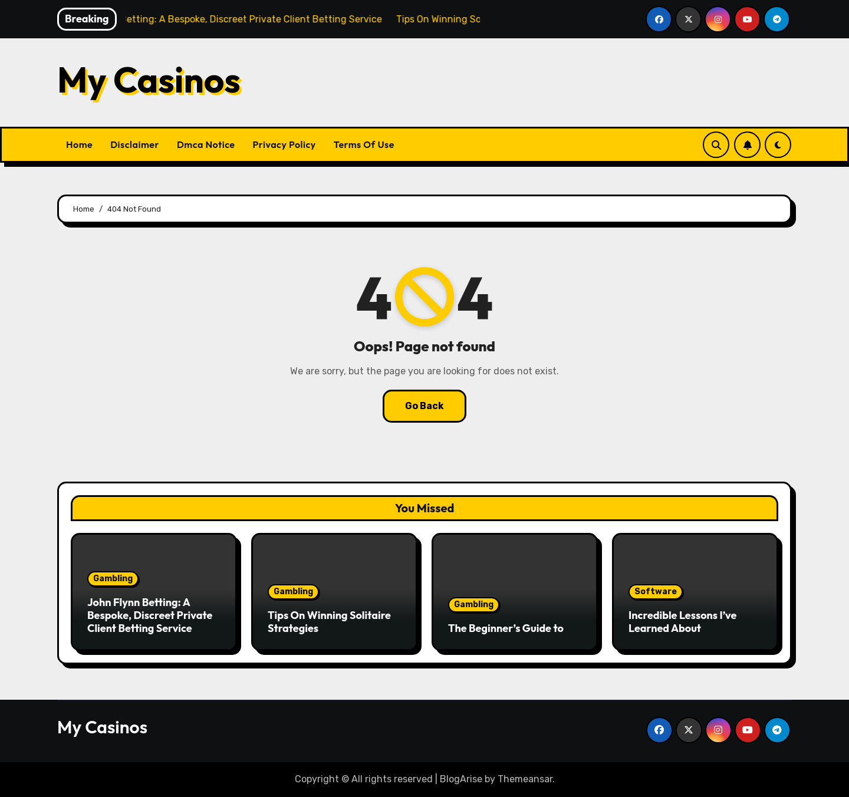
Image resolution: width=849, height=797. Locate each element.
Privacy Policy (284, 144)
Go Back (424, 405)
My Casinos (149, 79)
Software (655, 592)
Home (79, 144)
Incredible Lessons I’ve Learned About (682, 621)
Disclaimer (134, 144)
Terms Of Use (364, 144)
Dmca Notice (206, 144)
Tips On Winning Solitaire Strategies (329, 621)
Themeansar (525, 779)
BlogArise (461, 779)
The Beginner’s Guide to (506, 628)
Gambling (113, 579)
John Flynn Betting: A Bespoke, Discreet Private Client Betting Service (149, 614)
